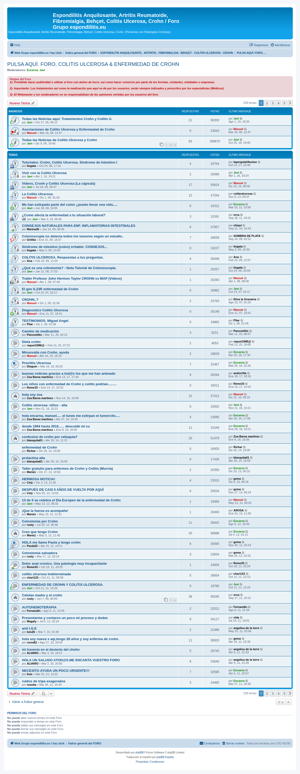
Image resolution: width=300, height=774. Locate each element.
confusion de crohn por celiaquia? (49, 437)
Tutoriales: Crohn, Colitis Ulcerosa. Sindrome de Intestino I (69, 162)
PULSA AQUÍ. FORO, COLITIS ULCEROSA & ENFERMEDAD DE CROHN (93, 64)
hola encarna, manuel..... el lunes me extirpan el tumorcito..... (71, 416)
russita (31, 684)
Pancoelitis (34, 334)
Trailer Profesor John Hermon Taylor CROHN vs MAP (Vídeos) (72, 278)
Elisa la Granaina (244, 299)
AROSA (238, 510)
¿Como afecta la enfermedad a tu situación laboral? (64, 215)
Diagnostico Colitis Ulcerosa (45, 310)
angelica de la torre (246, 628)
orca (236, 214)
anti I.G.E (29, 628)
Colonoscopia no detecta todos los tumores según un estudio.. (73, 236)
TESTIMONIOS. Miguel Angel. (45, 321)
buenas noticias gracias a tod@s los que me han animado (68, 373)
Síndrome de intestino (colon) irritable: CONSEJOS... (64, 247)
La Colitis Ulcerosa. (37, 194)
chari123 (32, 577)
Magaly (31, 621)
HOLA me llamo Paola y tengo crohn (51, 542)
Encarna (32, 70)
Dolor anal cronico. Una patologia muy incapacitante (64, 563)
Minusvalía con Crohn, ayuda (45, 352)
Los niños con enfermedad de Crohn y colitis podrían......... (69, 384)
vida (236, 617)
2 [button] (267, 103)
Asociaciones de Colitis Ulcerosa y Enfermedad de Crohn (68, 129)
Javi (42, 70)
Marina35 (33, 229)
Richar (31, 450)
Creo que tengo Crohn (40, 532)
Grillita (31, 239)
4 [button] (278, 103)
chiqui (237, 225)
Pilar (30, 324)
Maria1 (31, 472)
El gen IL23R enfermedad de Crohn (50, 289)
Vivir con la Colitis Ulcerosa (44, 173)
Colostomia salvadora (39, 553)
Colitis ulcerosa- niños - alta (44, 405)
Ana (29, 260)
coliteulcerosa (243, 193)
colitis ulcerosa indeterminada (46, 574)
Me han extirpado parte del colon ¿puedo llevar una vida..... (70, 205)
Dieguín (32, 366)
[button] (290, 103)
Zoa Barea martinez (40, 377)
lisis (29, 674)
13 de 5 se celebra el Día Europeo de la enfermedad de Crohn (71, 500)
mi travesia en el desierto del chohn (51, 649)
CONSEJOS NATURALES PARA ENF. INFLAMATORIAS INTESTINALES (78, 226)
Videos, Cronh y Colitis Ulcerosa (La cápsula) (58, 183)
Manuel (32, 132)
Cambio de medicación (40, 331)
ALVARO (32, 653)
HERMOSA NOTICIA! (38, 479)
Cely (30, 482)
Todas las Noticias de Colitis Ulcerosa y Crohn (59, 140)
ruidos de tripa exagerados (44, 681)
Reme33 (32, 387)
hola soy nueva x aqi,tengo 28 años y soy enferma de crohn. (70, 639)
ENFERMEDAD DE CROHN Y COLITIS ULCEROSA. (62, 585)
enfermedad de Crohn (39, 447)
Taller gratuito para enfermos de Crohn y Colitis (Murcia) (67, 468)
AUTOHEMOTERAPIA (39, 607)
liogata (31, 165)
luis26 (31, 631)
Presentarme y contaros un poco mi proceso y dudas (65, 618)
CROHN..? (30, 300)
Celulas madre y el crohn (42, 595)
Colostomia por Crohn (40, 521)
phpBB (139, 752)
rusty (30, 524)
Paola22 (32, 545)
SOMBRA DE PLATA (247, 235)
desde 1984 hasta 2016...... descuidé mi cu (56, 426)
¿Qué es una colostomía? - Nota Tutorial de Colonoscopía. (69, 268)
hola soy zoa (32, 395)
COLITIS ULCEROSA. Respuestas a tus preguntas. (63, 257)
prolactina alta (33, 458)
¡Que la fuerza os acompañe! (45, 511)
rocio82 (32, 642)
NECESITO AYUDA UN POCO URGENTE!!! (56, 671)
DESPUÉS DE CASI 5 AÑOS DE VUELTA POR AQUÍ (63, 490)
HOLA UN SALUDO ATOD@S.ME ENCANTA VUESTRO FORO (71, 660)
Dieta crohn (31, 342)
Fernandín (33, 610)
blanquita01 (35, 440)
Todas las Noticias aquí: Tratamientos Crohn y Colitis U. (67, 119)
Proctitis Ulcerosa (36, 363)
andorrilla (239, 373)
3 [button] (273, 103)
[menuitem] (15, 45)
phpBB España (165, 757)
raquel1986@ (35, 345)
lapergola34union (245, 162)
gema (237, 478)
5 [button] (284, 103)
